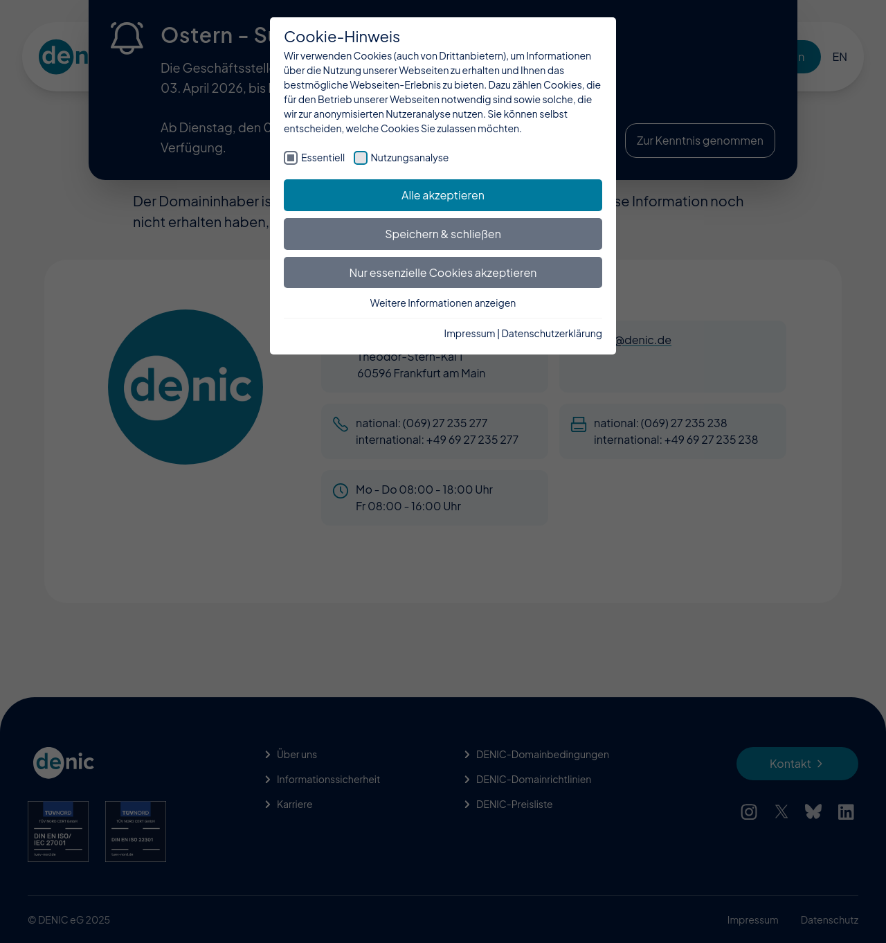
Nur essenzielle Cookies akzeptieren (443, 272)
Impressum (470, 333)
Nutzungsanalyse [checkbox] (410, 157)
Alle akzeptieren (443, 195)
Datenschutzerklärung (552, 333)
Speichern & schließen (443, 233)
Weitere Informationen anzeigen (443, 302)
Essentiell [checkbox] (323, 157)
